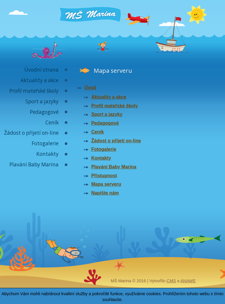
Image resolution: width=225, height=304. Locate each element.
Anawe (188, 280)
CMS (171, 280)
